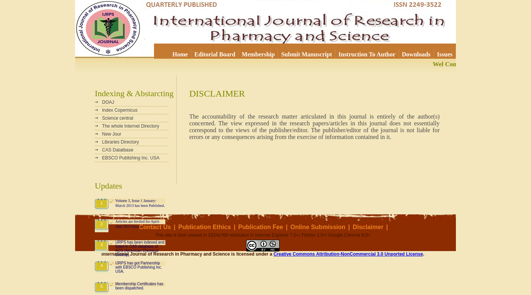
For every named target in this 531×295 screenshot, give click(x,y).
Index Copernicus (119, 110)
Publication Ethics (204, 227)
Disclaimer (368, 227)
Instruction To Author (366, 54)
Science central (117, 118)
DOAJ (108, 102)
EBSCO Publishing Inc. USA (130, 158)
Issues (444, 54)
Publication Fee (260, 227)
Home (180, 54)
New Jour (111, 134)
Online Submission (318, 227)
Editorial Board (214, 54)
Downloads (416, 54)
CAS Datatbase (118, 150)
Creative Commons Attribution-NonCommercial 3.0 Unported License (348, 254)
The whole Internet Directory (130, 126)
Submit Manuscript (306, 54)
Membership (258, 54)
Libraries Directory (120, 142)
